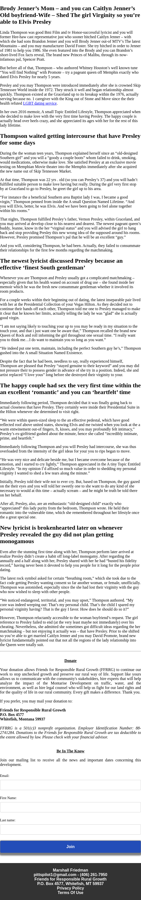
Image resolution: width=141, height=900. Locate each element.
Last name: (7, 820)
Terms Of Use (70, 893)
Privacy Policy (70, 888)
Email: (4, 776)
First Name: (8, 798)
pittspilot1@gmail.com (55, 875)
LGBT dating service (40, 103)
